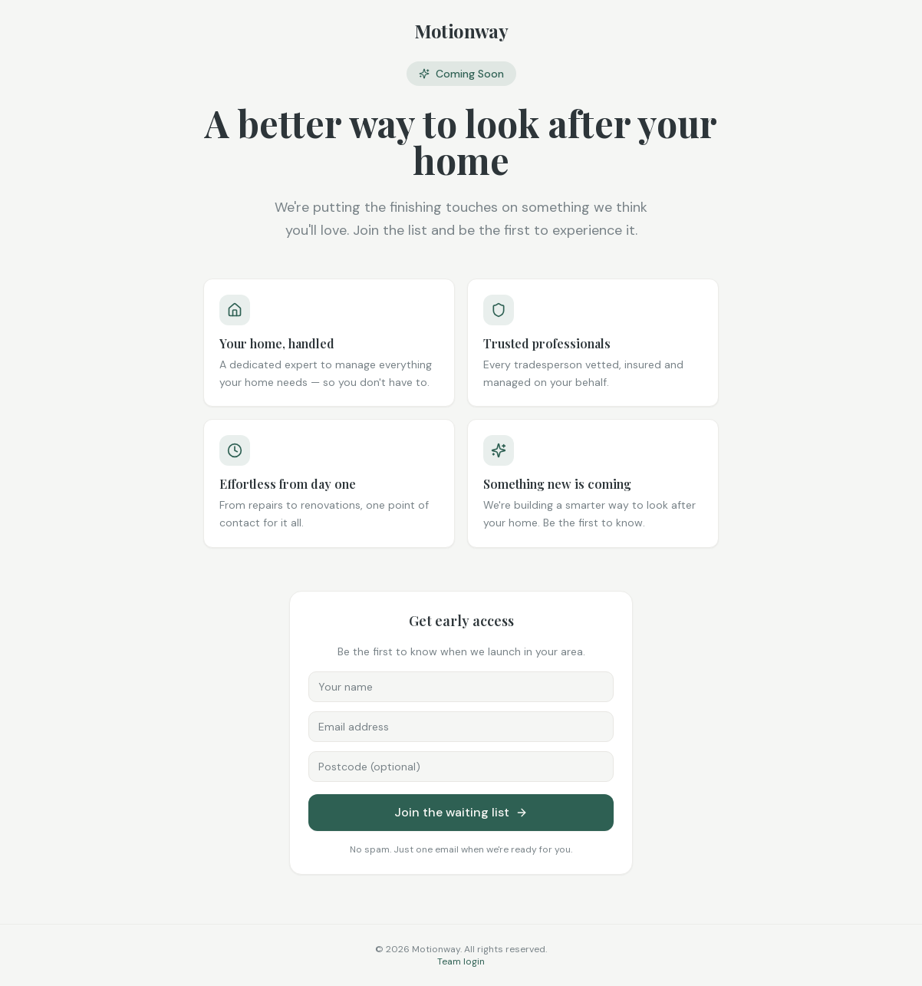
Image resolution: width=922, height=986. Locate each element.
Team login (461, 961)
